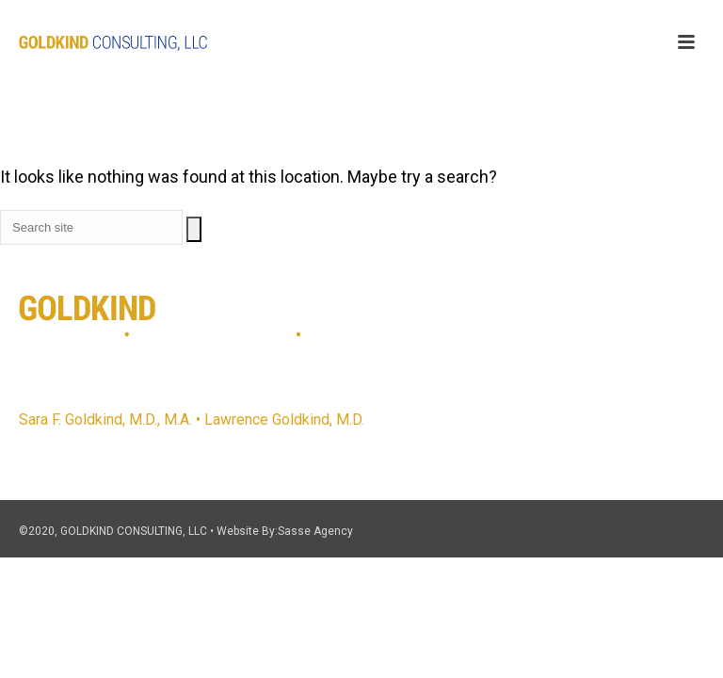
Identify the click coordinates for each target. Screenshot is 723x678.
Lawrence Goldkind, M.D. (284, 419)
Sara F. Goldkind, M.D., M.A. (105, 419)
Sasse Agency (315, 531)
